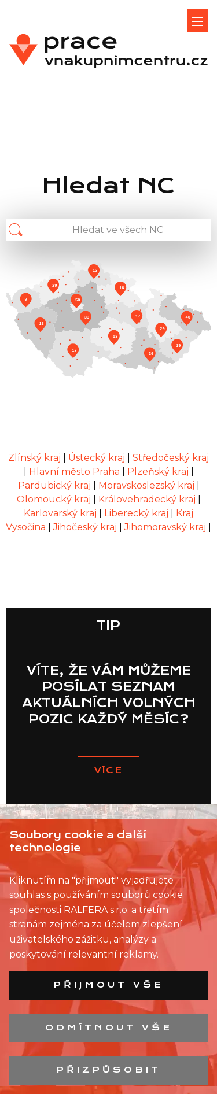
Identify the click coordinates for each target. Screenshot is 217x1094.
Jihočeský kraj (86, 527)
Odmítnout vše (108, 1027)
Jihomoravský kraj (166, 527)
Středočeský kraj (171, 457)
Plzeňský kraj (159, 471)
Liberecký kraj (137, 513)
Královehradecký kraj (148, 499)
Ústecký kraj (97, 457)
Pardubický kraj (55, 485)
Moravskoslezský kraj (147, 485)
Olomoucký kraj (55, 499)
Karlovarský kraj (61, 513)
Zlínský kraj (35, 457)
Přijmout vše (108, 985)
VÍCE (108, 770)
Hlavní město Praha (75, 471)
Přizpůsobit (108, 1070)
